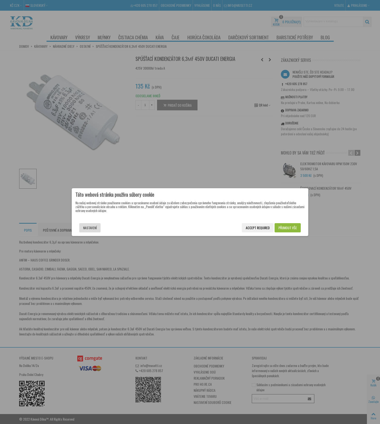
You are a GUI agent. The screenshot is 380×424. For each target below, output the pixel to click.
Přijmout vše (287, 227)
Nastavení (90, 227)
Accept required (258, 227)
